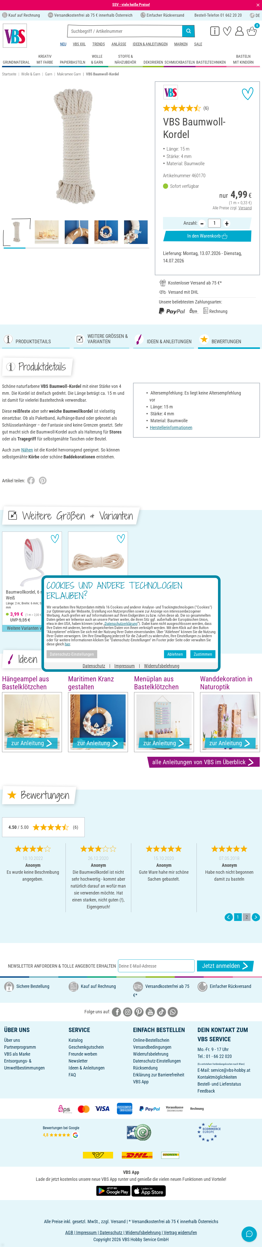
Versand (245, 207)
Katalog (76, 1040)
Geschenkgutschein (86, 1047)
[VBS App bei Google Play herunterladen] (114, 1190)
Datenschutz (94, 666)
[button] (7, 147)
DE (255, 15)
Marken (181, 44)
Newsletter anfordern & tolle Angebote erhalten (62, 966)
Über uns (12, 1040)
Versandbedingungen (152, 1047)
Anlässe (119, 44)
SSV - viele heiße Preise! (131, 4)
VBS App (141, 1081)
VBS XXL (79, 44)
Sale (198, 44)
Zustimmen (203, 654)
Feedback (206, 1091)
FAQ (72, 1074)
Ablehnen (175, 654)
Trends (98, 44)
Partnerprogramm (20, 1047)
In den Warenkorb (207, 236)
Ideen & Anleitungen (150, 44)
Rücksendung (145, 1068)
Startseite (9, 74)
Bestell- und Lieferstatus (219, 1084)
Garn (48, 74)
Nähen (27, 450)
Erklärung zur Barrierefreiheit (158, 1074)
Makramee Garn (69, 74)
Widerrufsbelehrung (150, 1054)
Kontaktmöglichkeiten (217, 1077)
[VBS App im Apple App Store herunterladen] (149, 1190)
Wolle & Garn (30, 74)
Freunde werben (83, 1054)
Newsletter (78, 1061)
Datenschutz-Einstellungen (157, 1061)
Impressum (124, 666)
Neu (63, 44)
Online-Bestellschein (151, 1040)
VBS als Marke (17, 1054)
